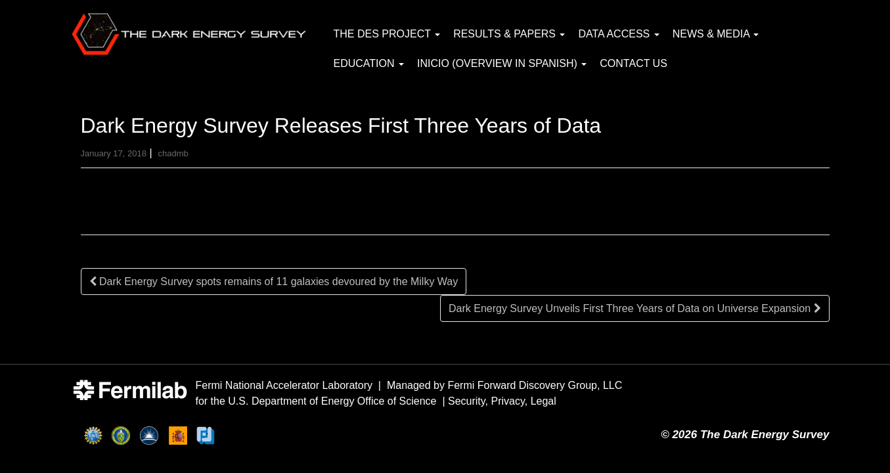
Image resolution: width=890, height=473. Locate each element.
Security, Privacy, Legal (502, 401)
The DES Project (387, 33)
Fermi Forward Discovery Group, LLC (534, 385)
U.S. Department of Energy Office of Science (332, 401)
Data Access (618, 33)
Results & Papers (509, 33)
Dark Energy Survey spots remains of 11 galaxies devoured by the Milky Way (273, 281)
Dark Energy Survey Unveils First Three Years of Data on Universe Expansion (635, 308)
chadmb (173, 153)
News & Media (716, 33)
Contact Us (633, 63)
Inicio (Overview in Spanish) (502, 63)
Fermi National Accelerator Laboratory (284, 385)
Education (369, 63)
